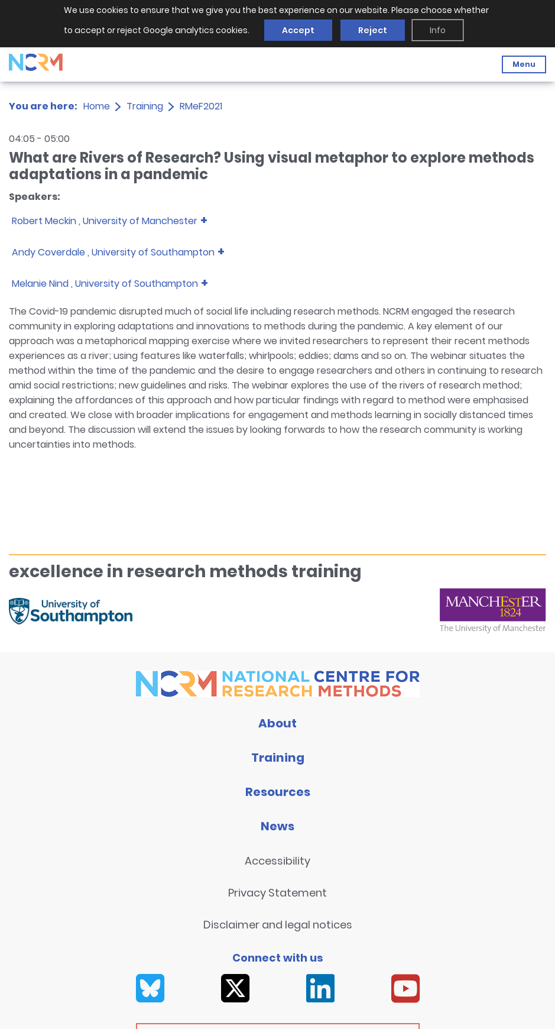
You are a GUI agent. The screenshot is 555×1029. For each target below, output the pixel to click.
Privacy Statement (277, 892)
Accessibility (277, 860)
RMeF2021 (201, 106)
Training (144, 106)
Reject (372, 30)
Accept (298, 30)
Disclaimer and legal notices (277, 924)
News (277, 826)
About (277, 723)
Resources (277, 792)
